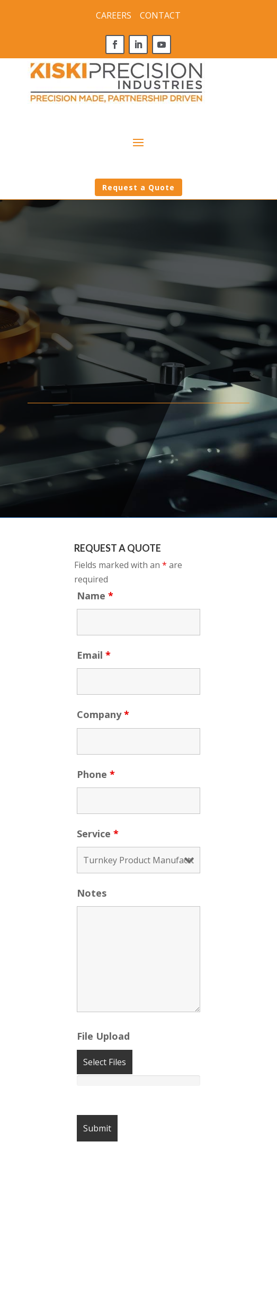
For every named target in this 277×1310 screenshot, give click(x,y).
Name (95, 595)
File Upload (103, 1036)
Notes (91, 893)
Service (98, 833)
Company (103, 714)
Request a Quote (138, 187)
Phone (96, 774)
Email (94, 655)
